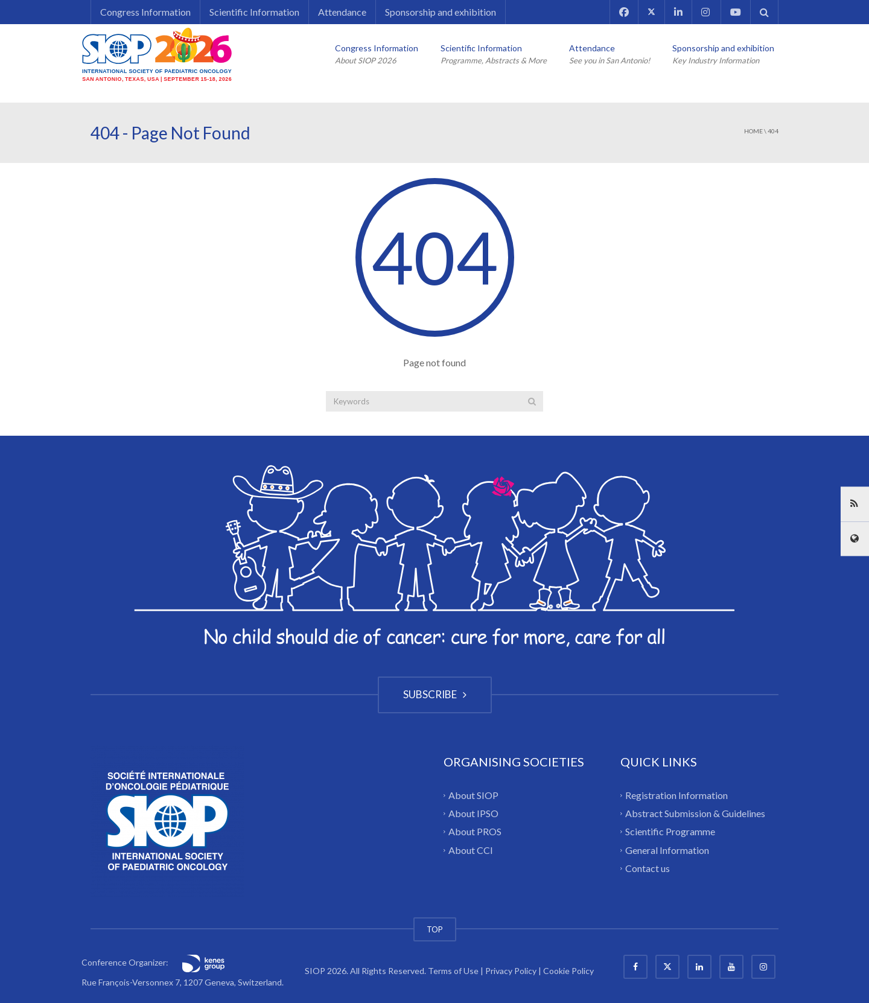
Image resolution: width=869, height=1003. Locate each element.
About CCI (470, 849)
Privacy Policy (510, 971)
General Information (667, 849)
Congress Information (145, 12)
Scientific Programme (670, 831)
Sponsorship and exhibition (440, 12)
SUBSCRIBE (434, 694)
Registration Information (676, 794)
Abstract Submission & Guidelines (695, 813)
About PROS (474, 831)
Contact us (647, 868)
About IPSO (473, 813)
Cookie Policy (568, 971)
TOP (435, 929)
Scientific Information (254, 12)
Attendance (342, 12)
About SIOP (473, 794)
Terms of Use (453, 971)
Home (753, 131)
